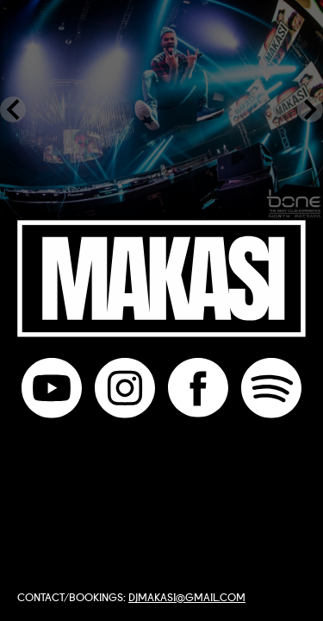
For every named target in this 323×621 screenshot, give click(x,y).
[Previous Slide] (13, 109)
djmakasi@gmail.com (186, 596)
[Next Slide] (310, 109)
